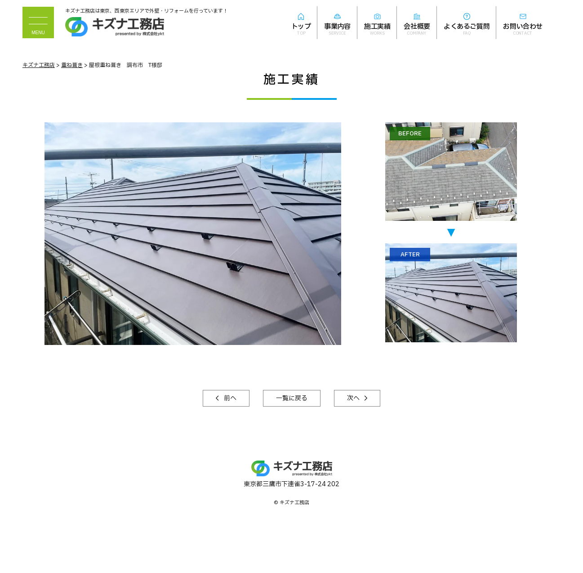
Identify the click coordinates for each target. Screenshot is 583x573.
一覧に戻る (291, 398)
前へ (229, 398)
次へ (354, 398)
